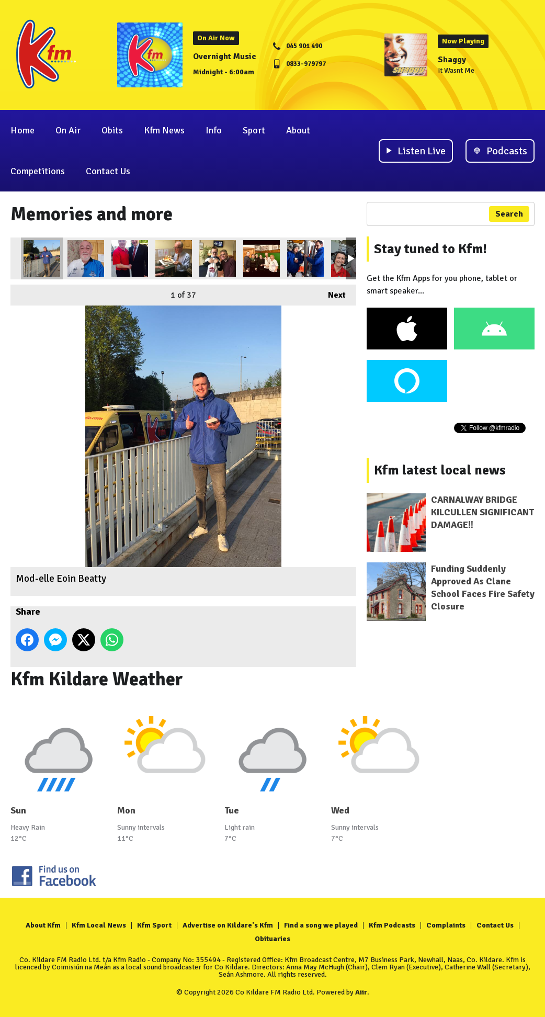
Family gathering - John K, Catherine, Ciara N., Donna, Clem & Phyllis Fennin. (261, 258)
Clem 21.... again (173, 258)
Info (214, 130)
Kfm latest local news (440, 470)
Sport (254, 130)
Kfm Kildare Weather (96, 679)
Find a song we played (321, 925)
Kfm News (164, 130)
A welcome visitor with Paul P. (217, 258)
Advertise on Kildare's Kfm (228, 925)
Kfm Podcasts (392, 925)
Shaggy (452, 59)
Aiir (361, 992)
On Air (68, 130)
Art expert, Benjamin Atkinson (305, 258)
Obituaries (272, 938)
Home (22, 130)
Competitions (37, 171)
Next (331, 292)
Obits (112, 130)
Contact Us (108, 171)
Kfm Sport (154, 925)
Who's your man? (129, 258)
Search (509, 214)
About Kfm (43, 925)
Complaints (445, 925)
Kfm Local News (99, 925)
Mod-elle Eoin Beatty (42, 258)
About (298, 130)
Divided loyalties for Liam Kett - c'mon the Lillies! (85, 258)
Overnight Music (224, 56)
